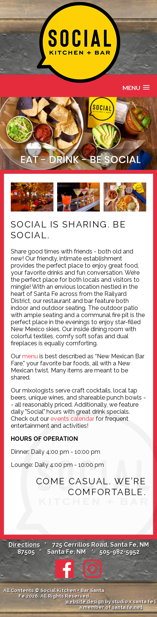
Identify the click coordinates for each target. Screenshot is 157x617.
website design (84, 601)
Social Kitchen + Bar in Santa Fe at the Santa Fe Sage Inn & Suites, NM (78, 42)
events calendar (72, 418)
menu (30, 356)
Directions (24, 544)
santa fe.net (127, 607)
